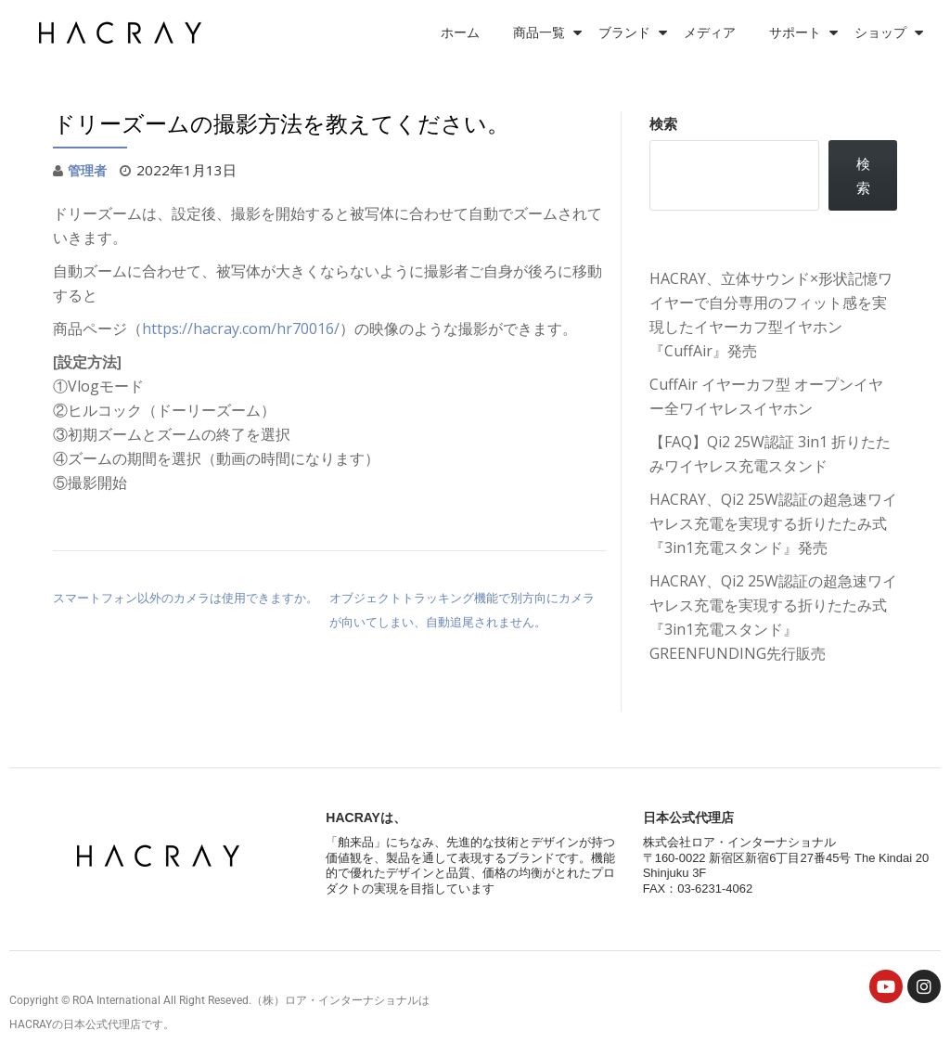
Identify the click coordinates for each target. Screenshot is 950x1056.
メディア (710, 32)
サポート (795, 32)
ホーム (460, 32)
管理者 (88, 170)
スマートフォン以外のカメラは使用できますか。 (185, 596)
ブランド (624, 32)
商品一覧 (539, 32)
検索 (663, 123)
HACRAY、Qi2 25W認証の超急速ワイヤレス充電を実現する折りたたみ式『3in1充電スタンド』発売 (773, 523)
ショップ (880, 32)
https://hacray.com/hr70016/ (241, 327)
